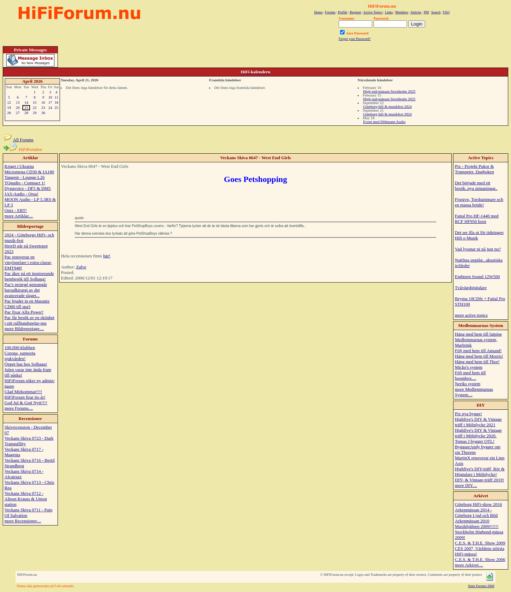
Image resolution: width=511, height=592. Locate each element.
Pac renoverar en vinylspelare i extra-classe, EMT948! (28, 262)
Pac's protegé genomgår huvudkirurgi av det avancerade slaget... (25, 290)
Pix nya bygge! (468, 413)
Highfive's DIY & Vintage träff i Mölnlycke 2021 (478, 422)
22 (35, 107)
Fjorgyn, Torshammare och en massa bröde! (479, 202)
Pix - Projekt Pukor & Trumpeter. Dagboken (474, 169)
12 (9, 102)
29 (35, 113)
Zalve (81, 266)
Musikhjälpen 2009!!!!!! (477, 526)
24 (50, 107)
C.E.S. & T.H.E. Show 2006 (480, 559)
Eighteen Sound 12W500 (477, 276)
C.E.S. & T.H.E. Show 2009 (480, 542)
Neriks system (467, 383)
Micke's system (468, 367)
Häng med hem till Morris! (479, 356)
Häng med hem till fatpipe (478, 334)
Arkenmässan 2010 (472, 520)
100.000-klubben (19, 347)
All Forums (23, 139)
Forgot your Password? (355, 39)
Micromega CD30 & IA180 (29, 171)
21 (26, 107)
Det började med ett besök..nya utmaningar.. (476, 185)
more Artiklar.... (18, 215)
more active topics (471, 315)
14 (26, 102)
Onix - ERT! (15, 210)
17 (50, 102)
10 (50, 97)
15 (35, 102)
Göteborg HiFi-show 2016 (478, 504)
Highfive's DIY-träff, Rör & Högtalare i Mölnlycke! (479, 471)
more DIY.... (466, 485)
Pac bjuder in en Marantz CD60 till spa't (27, 303)
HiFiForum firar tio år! (24, 397)
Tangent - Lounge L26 (24, 177)
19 (9, 107)
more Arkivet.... (469, 565)
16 (43, 102)
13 (18, 102)
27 (18, 113)
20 (18, 107)
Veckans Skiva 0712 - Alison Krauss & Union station (25, 499)
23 (43, 107)
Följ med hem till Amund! (478, 350)
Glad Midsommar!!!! (23, 391)
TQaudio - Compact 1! (24, 182)
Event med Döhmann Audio (384, 122)
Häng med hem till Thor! (477, 361)
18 (56, 102)
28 (26, 113)
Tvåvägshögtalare (471, 287)
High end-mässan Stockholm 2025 (389, 91)
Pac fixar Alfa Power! (23, 312)
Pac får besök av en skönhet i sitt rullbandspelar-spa (29, 320)
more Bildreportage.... (24, 328)
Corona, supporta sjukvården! (19, 355)
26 (9, 113)
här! (106, 255)
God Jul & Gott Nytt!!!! (25, 402)
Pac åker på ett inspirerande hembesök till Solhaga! (29, 276)
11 (56, 97)
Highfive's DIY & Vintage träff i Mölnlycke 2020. (478, 433)
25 (56, 107)
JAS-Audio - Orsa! (21, 193)
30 (43, 113)
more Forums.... (18, 408)
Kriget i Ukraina (19, 166)
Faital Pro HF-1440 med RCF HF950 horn (477, 218)
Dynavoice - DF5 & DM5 (27, 188)
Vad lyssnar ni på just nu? (478, 249)
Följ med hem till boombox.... (470, 375)
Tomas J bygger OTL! (474, 441)
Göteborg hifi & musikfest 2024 (387, 106)
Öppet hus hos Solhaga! (25, 364)
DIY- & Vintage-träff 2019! (479, 479)
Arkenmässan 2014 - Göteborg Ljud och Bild (476, 512)
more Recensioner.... (22, 520)
